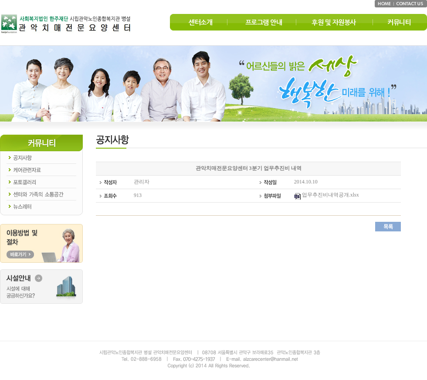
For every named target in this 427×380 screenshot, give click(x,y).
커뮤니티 (399, 22)
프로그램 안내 (263, 22)
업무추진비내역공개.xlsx (326, 195)
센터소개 (200, 22)
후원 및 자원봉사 (334, 22)
